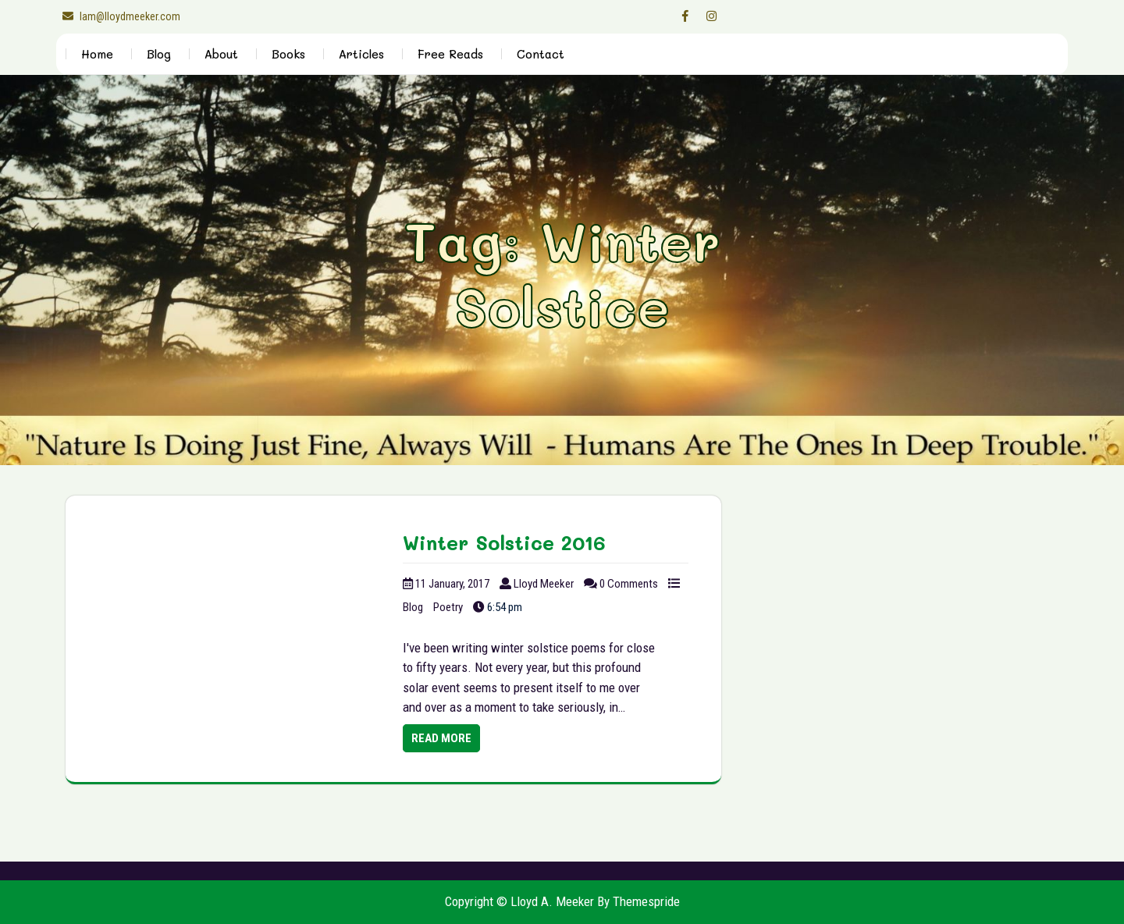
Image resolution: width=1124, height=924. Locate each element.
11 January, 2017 (452, 584)
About (221, 54)
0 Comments (628, 584)
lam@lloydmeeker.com (118, 16)
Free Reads (450, 54)
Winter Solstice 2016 (504, 542)
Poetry (448, 607)
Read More (441, 738)
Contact (540, 54)
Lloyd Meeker (544, 584)
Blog (159, 54)
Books (288, 54)
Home (97, 54)
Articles (361, 54)
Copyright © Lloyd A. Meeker (519, 901)
